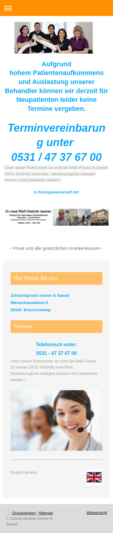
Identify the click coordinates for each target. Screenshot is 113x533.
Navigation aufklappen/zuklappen (56, 8)
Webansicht (96, 512)
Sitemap (46, 513)
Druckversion (21, 513)
